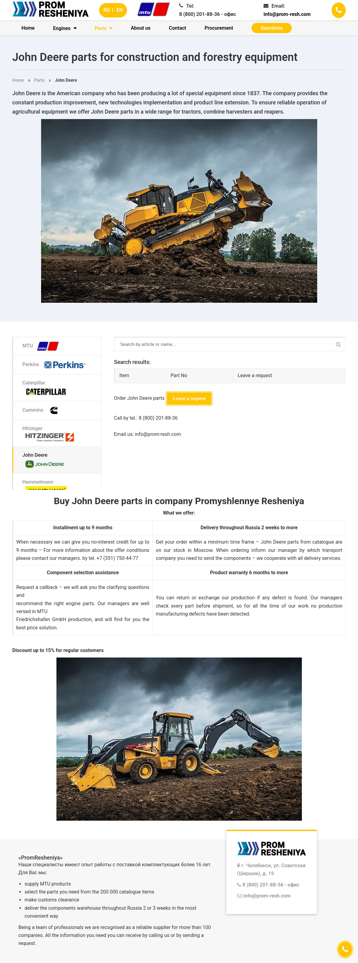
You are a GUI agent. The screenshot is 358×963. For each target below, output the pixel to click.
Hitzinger (49, 433)
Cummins (43, 410)
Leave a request (189, 398)
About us (140, 28)
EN (120, 10)
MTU (42, 346)
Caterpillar (46, 388)
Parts (101, 28)
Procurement (219, 28)
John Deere (66, 80)
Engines (62, 28)
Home (28, 28)
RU (106, 10)
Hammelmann (46, 487)
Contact (177, 28)
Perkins (56, 364)
